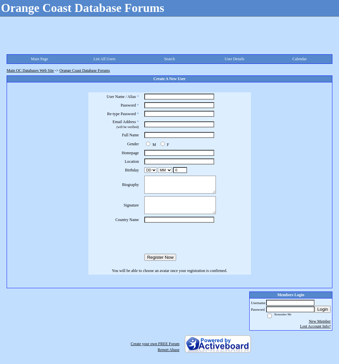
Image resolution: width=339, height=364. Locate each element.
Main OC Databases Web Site (30, 70)
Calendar (299, 59)
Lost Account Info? (315, 326)
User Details (235, 59)
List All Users (104, 59)
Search (169, 59)
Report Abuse (168, 349)
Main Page (39, 59)
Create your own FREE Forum (155, 343)
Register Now (160, 257)
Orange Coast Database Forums (85, 70)
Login (322, 309)
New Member (320, 321)
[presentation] (169, 238)
